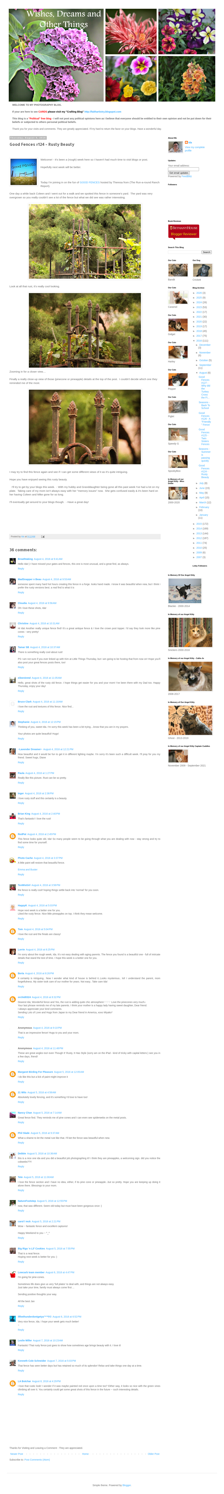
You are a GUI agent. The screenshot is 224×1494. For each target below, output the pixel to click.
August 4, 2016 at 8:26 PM (39, 973)
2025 (199, 297)
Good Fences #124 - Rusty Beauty (204, 471)
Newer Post (16, 1454)
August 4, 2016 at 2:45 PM (41, 834)
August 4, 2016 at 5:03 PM (42, 905)
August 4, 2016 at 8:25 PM (40, 949)
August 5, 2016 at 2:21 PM (46, 1221)
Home (85, 1454)
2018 (199, 331)
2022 (199, 312)
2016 (199, 340)
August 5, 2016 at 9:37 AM (45, 1133)
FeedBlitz (187, 176)
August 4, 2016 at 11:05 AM (47, 677)
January (203, 514)
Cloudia (22, 603)
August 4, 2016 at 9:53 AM (57, 579)
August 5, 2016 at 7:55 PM (60, 1248)
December (205, 344)
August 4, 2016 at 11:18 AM (48, 701)
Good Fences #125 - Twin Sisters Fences (204, 437)
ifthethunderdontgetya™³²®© (35, 1316)
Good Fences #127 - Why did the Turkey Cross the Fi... (204, 387)
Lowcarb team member (31, 1272)
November (205, 352)
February (204, 507)
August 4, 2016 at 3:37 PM (48, 858)
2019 (199, 326)
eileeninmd (24, 677)
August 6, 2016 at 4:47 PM (60, 1272)
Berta (21, 973)
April (202, 497)
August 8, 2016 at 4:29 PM (46, 1381)
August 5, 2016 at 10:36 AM (42, 1153)
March (203, 502)
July (201, 483)
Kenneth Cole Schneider (32, 1360)
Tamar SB (23, 647)
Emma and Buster (27, 869)
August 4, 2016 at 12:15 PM (46, 722)
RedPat (22, 834)
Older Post (153, 1454)
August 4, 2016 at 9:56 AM (42, 603)
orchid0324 (24, 997)
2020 (199, 321)
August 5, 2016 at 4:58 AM (41, 1092)
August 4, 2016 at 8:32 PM (46, 997)
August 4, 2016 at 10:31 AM (44, 623)
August (203, 372)
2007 (199, 557)
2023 (199, 307)
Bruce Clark (25, 701)
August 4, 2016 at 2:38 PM (39, 793)
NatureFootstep (27, 1201)
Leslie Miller (25, 1340)
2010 (199, 547)
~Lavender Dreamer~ (30, 749)
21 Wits (22, 1092)
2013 (199, 533)
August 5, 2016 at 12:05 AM (69, 1072)
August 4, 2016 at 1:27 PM (39, 773)
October (204, 360)
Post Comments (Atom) (37, 1459)
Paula (21, 773)
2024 (199, 302)
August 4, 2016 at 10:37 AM (45, 647)
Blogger (126, 1485)
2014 (199, 528)
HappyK (22, 905)
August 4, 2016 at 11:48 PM (48, 1048)
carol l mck (24, 1221)
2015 (199, 523)
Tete (20, 1177)
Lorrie (21, 949)
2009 (199, 552)
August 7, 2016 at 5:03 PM (61, 1360)
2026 (199, 292)
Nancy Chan (25, 1112)
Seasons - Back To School (204, 405)
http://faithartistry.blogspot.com (102, 111)
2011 (199, 542)
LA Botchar (24, 1381)
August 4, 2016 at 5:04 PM (38, 929)
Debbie (22, 1153)
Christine (23, 623)
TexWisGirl (24, 885)
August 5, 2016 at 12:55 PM (52, 1201)
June (202, 488)
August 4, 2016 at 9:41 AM (48, 559)
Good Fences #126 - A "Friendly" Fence (205, 419)
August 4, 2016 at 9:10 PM (47, 1027)
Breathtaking (25, 559)
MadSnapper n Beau (29, 579)
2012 (199, 538)
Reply (21, 568)
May (202, 492)
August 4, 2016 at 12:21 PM (58, 749)
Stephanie (24, 722)
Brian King (24, 813)
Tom (20, 929)
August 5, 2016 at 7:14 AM (47, 1112)
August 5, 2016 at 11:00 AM (39, 1177)
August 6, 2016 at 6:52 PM (67, 1316)
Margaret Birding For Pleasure (35, 1072)
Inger (21, 793)
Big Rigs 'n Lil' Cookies (31, 1248)
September (205, 365)
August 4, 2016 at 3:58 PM (45, 885)
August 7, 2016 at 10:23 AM (48, 1340)
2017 (199, 335)
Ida (190, 142)
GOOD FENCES (90, 182)
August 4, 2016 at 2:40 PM (45, 813)
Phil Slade (24, 1133)
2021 (199, 316)
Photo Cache (25, 858)
